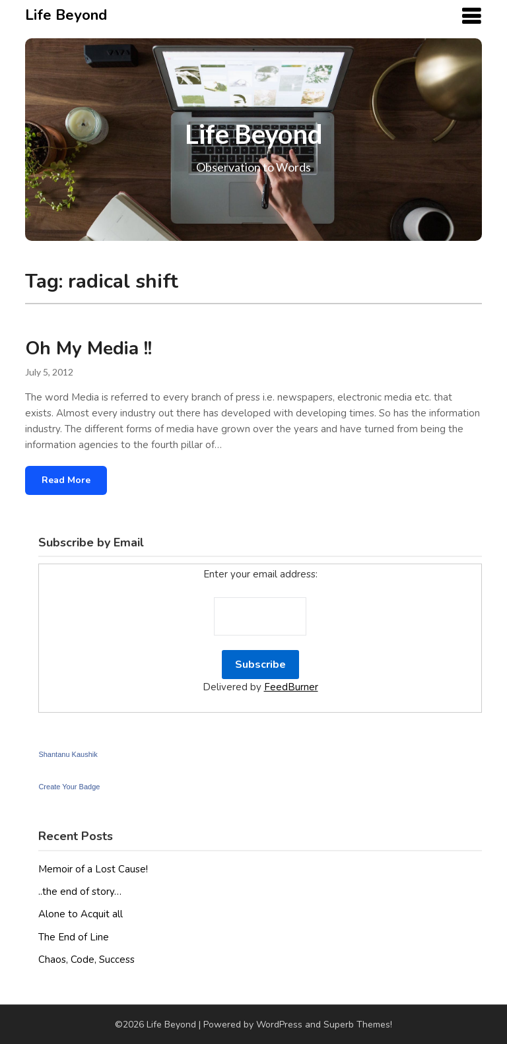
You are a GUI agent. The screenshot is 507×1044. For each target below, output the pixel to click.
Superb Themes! (357, 1024)
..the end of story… (79, 891)
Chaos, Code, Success (86, 959)
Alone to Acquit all (80, 914)
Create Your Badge (69, 787)
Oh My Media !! (88, 348)
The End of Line (73, 937)
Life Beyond (66, 15)
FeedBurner (291, 687)
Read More (66, 480)
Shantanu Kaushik (67, 754)
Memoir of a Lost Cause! (93, 869)
